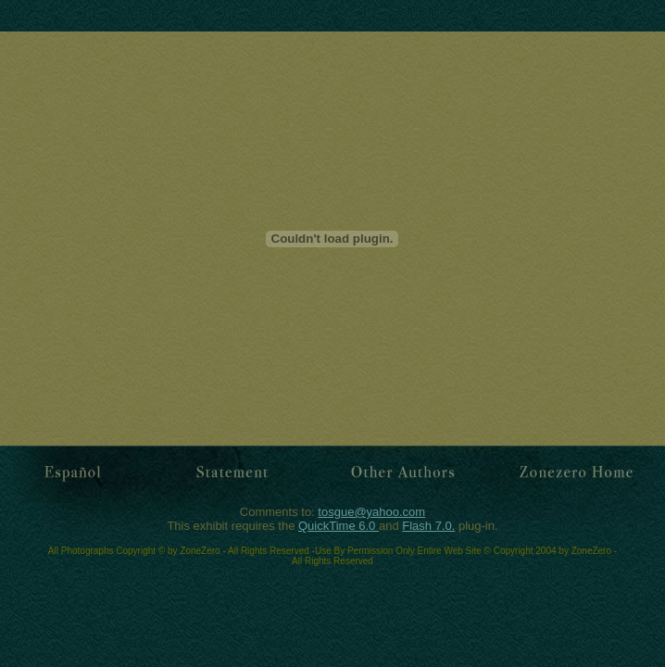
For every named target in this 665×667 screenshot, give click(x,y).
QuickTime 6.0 (338, 526)
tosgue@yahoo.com (371, 512)
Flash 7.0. (428, 526)
